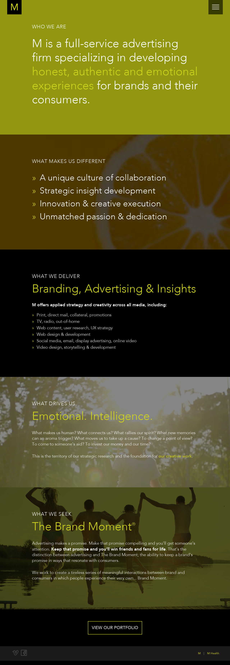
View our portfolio (115, 628)
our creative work (175, 456)
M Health (213, 653)
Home (14, 7)
